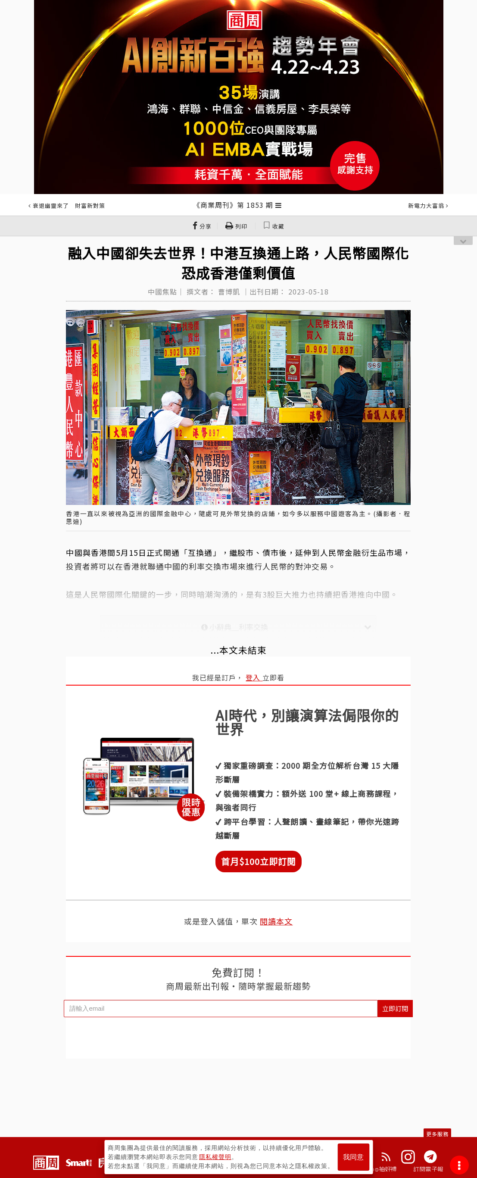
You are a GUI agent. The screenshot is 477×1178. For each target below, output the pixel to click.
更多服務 (437, 1133)
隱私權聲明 (215, 1156)
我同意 (353, 1157)
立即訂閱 (395, 1008)
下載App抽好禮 (376, 1169)
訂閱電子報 (428, 1169)
